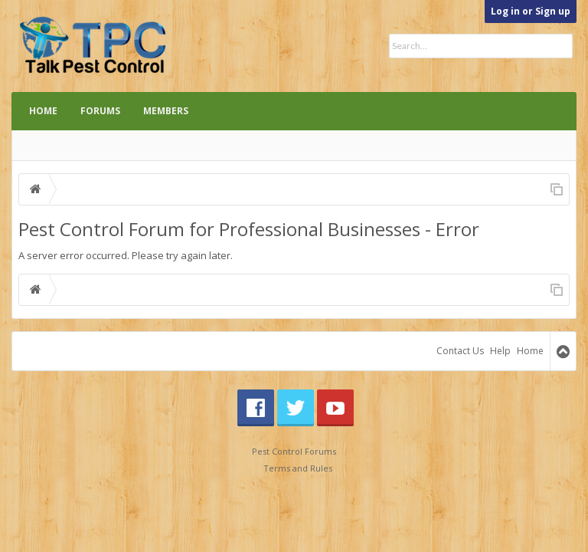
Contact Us (460, 350)
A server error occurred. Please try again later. (125, 255)
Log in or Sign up (530, 11)
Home (43, 110)
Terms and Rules (297, 468)
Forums (100, 110)
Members (165, 110)
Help (500, 350)
